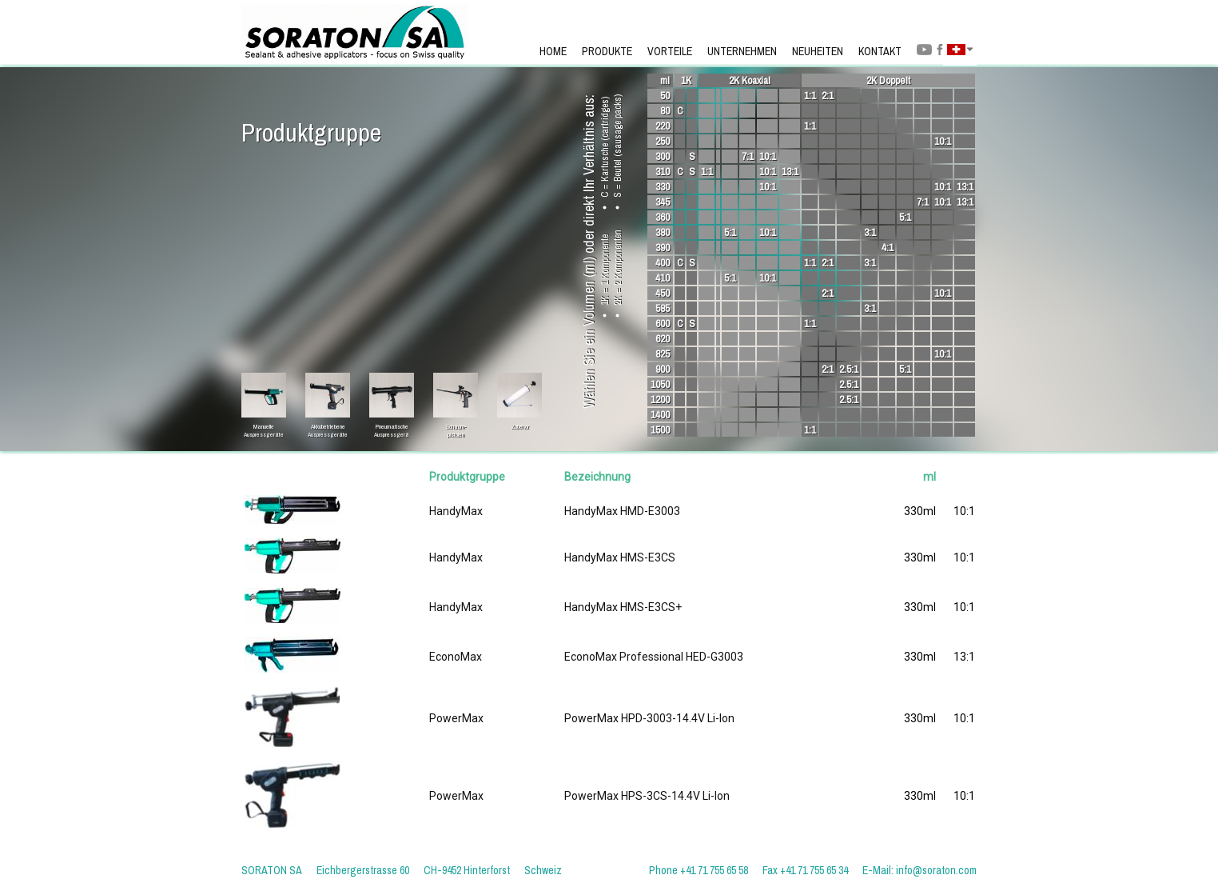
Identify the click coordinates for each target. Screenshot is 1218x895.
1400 (660, 415)
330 (662, 187)
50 (665, 95)
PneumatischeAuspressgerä (391, 426)
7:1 (748, 156)
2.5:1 (848, 369)
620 (662, 339)
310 (662, 171)
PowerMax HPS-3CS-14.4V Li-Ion (647, 795)
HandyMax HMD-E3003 (622, 511)
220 (662, 126)
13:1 (790, 171)
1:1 (810, 95)
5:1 (905, 217)
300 (662, 156)
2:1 (828, 95)
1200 (660, 399)
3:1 (870, 232)
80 (665, 111)
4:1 (888, 247)
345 (662, 202)
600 (662, 323)
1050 (660, 384)
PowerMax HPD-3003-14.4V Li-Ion (649, 718)
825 (662, 354)
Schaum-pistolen (455, 426)
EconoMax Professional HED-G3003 (653, 656)
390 (662, 247)
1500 (660, 430)
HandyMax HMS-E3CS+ (623, 607)
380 (662, 232)
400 (662, 263)
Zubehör (519, 426)
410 (662, 278)
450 (662, 293)
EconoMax (455, 656)
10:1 (942, 141)
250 (662, 141)
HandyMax (456, 511)
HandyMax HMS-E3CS (619, 557)
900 (662, 369)
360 (662, 217)
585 (662, 308)
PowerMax (456, 718)
